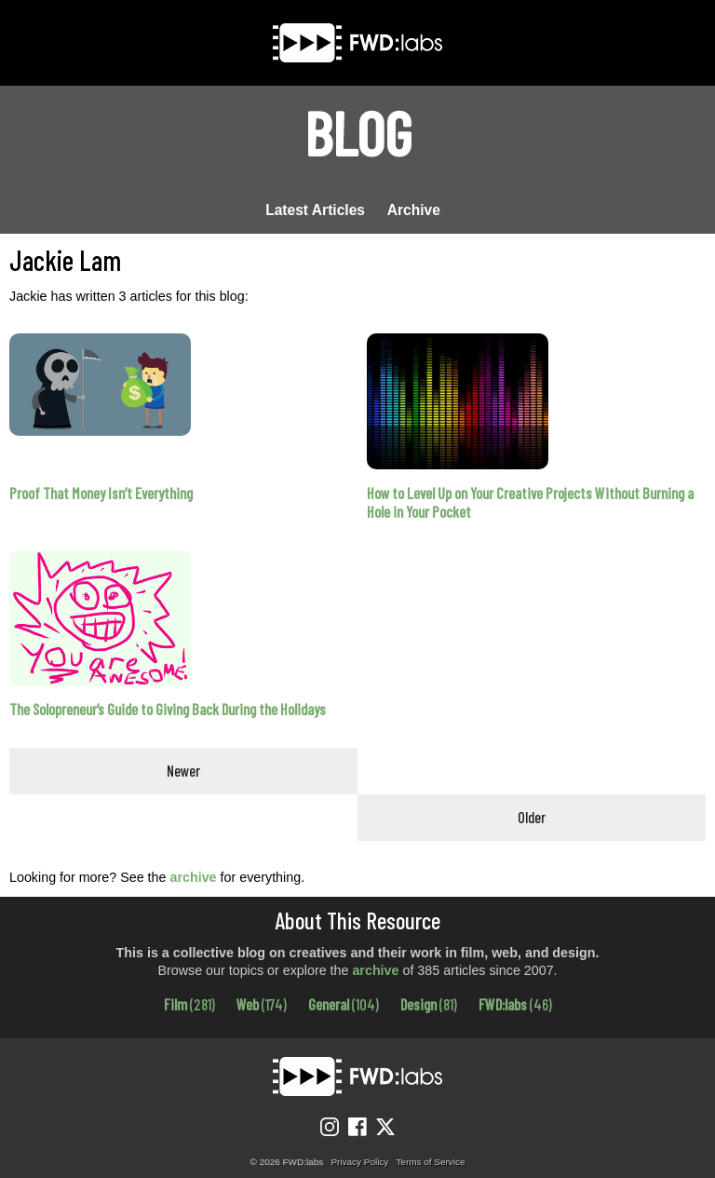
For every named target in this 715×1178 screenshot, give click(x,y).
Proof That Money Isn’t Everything (101, 493)
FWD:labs (515, 1004)
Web (261, 1004)
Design (428, 1004)
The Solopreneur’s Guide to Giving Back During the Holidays (167, 709)
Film (189, 1004)
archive (192, 877)
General (343, 1004)
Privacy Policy (359, 1162)
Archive (413, 210)
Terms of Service (430, 1162)
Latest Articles (315, 210)
